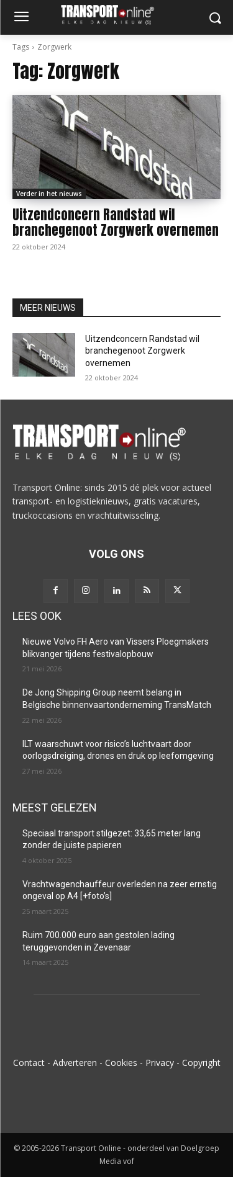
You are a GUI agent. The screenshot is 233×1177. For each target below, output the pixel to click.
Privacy (159, 1062)
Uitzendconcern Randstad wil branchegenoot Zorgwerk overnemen (115, 222)
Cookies (121, 1062)
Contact (29, 1062)
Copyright (201, 1062)
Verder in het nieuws (49, 193)
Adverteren (75, 1062)
